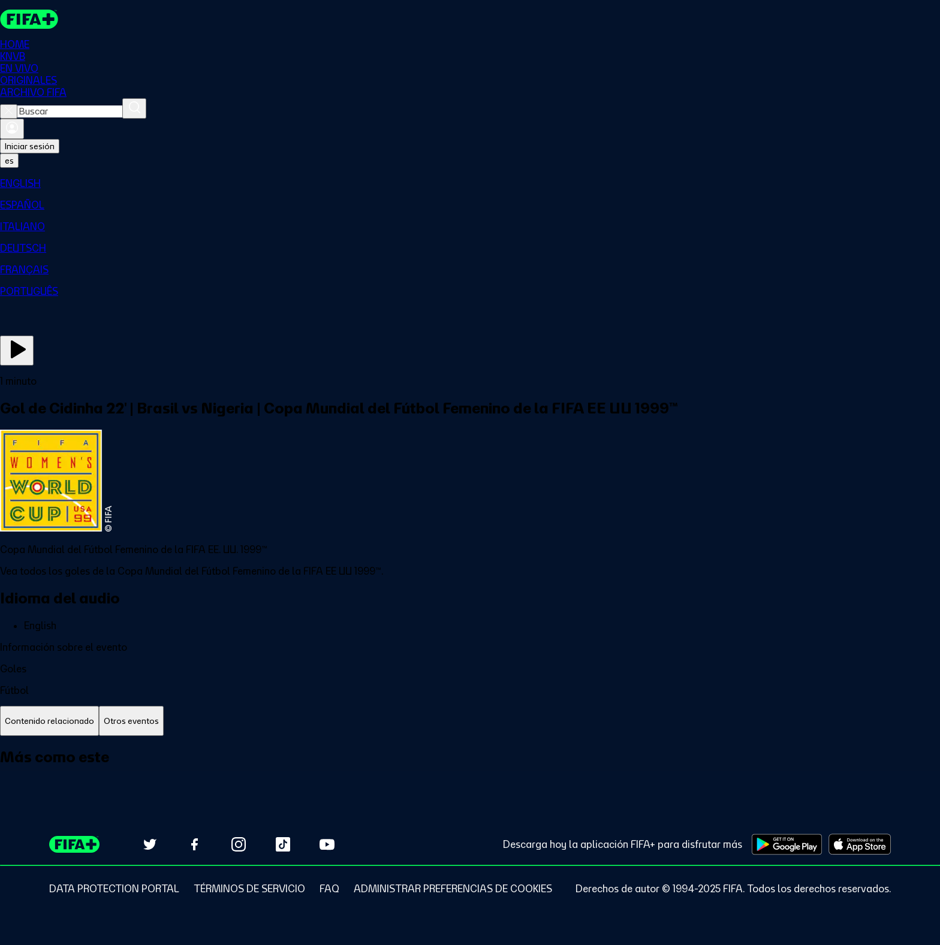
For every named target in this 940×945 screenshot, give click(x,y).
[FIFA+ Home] (29, 19)
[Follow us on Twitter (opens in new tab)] (150, 844)
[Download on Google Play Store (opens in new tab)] (786, 844)
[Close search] (8, 111)
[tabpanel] (470, 770)
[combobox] (69, 111)
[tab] (49, 721)
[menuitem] (470, 183)
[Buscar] (134, 108)
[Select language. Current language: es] (9, 160)
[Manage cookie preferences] (453, 889)
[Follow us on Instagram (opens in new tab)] (238, 844)
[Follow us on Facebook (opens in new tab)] (194, 844)
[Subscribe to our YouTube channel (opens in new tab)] (327, 844)
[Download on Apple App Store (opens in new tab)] (859, 844)
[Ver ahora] (17, 351)
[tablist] (470, 721)
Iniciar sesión (30, 146)
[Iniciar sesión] (12, 129)
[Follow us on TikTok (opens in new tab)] (283, 844)
